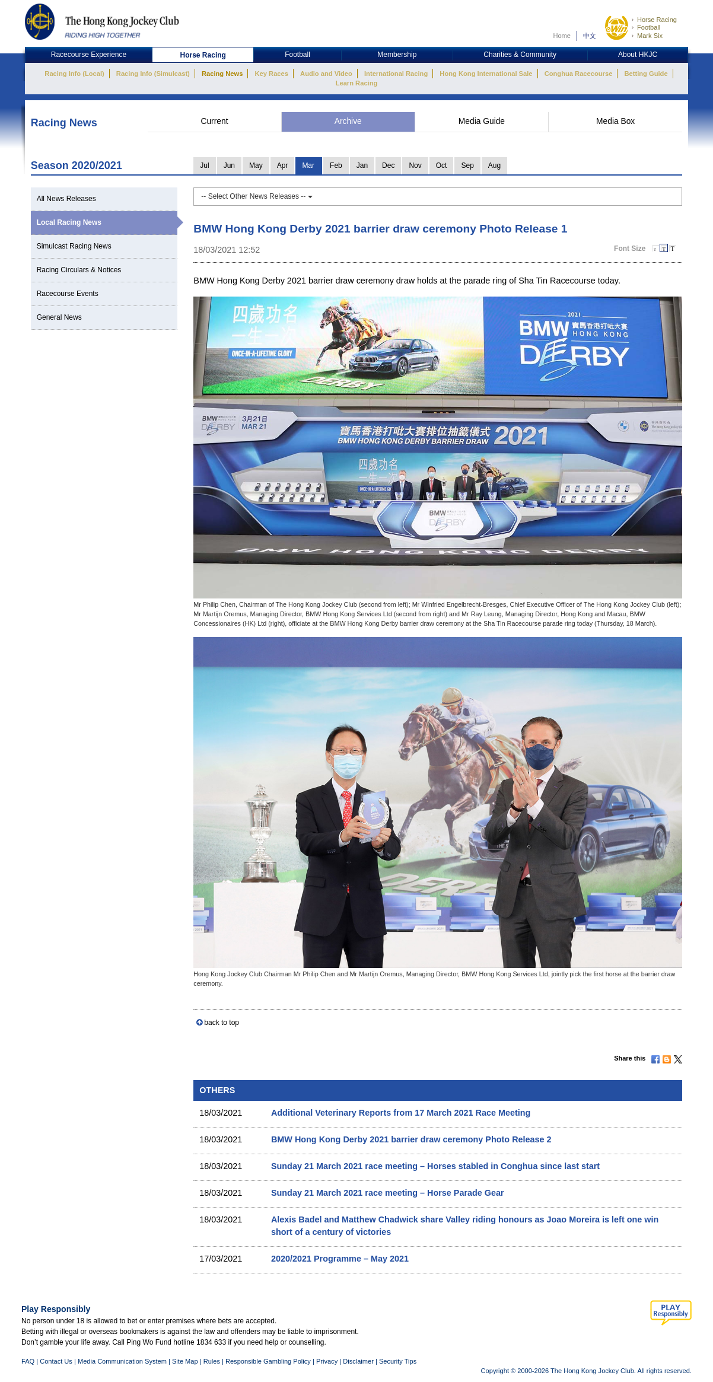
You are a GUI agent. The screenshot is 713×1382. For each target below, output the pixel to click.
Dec (388, 165)
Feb (336, 165)
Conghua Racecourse (579, 73)
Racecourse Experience (88, 54)
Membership (396, 54)
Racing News (222, 73)
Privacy (327, 1361)
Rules (212, 1361)
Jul (204, 165)
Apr (282, 165)
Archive (348, 121)
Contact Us (56, 1361)
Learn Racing (357, 83)
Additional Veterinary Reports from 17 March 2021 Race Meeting (400, 1112)
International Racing (396, 73)
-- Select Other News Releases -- (256, 196)
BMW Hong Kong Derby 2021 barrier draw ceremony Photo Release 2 (411, 1139)
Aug (494, 165)
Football (648, 27)
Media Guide (482, 121)
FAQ (27, 1361)
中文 (589, 35)
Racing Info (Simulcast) (153, 73)
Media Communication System (122, 1361)
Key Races (271, 73)
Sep (467, 165)
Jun (229, 165)
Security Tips (397, 1361)
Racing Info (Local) (74, 73)
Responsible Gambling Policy (268, 1361)
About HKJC (637, 54)
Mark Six (650, 35)
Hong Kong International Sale (486, 73)
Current (214, 121)
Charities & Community (519, 54)
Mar (308, 165)
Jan (362, 165)
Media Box (615, 121)
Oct (441, 165)
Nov (415, 165)
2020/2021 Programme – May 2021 (340, 1258)
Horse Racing (657, 19)
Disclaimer (358, 1361)
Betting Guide (645, 73)
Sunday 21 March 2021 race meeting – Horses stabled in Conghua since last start (435, 1166)
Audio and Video (326, 73)
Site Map (185, 1361)
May (256, 165)
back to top (221, 1022)
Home (562, 35)
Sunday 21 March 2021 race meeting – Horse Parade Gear (387, 1193)
